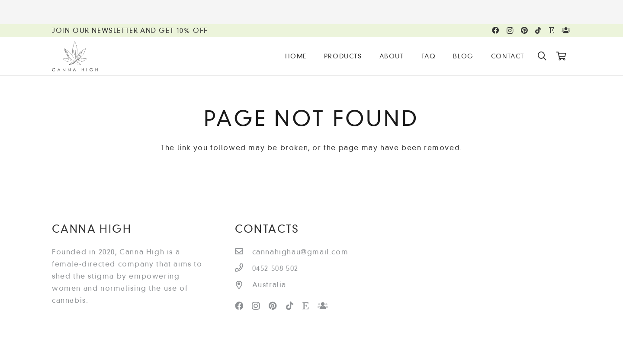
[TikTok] (538, 30)
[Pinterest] (525, 30)
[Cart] (561, 56)
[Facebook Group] (566, 30)
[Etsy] (552, 30)
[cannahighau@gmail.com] (243, 252)
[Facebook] (496, 30)
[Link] (75, 56)
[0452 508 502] (243, 269)
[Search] (542, 56)
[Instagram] (510, 31)
